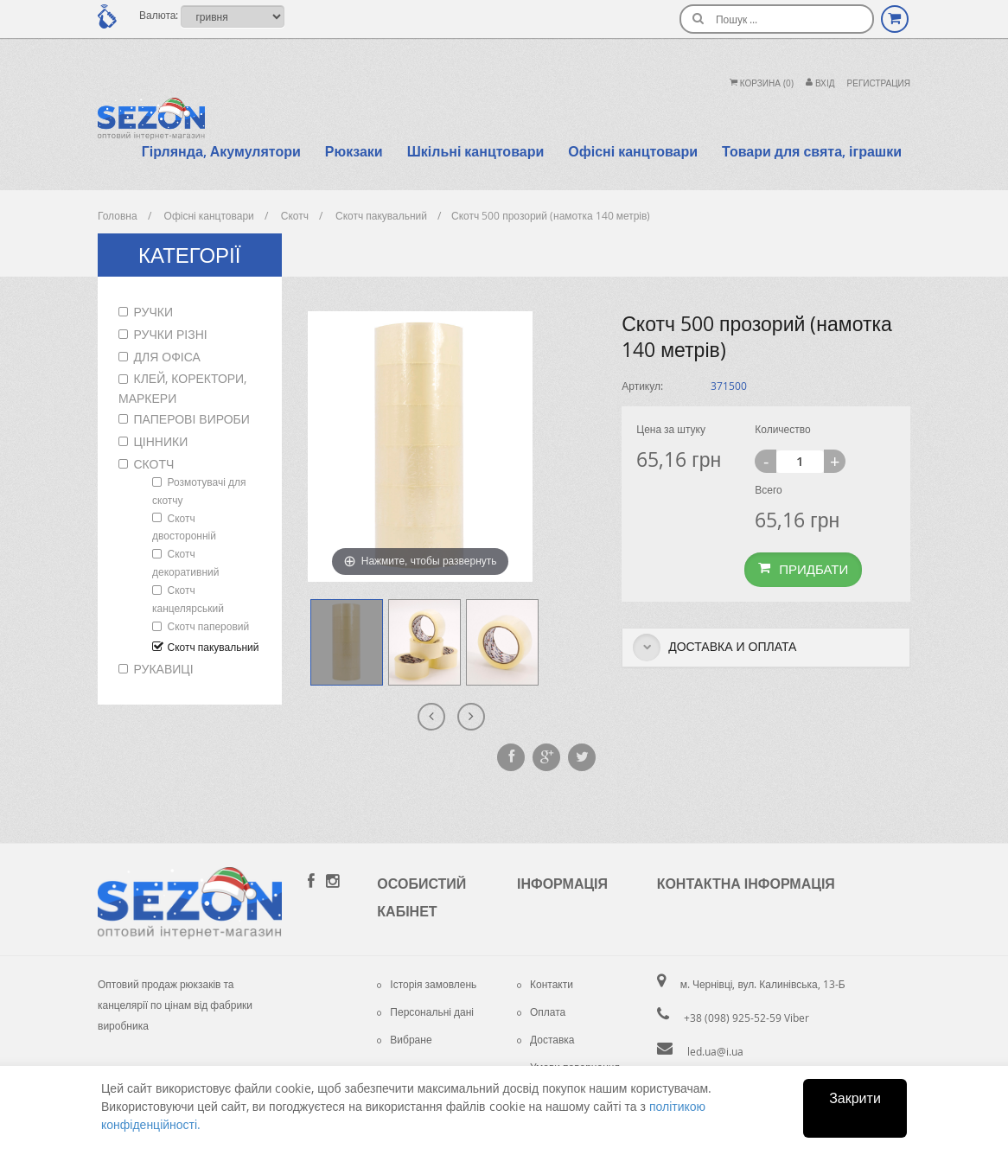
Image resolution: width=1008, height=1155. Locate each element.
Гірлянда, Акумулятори (221, 151)
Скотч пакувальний (213, 647)
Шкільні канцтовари (476, 151)
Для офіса (167, 356)
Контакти (545, 984)
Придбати (803, 569)
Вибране (404, 1039)
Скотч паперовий (209, 626)
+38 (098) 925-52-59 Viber (746, 1017)
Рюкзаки (354, 151)
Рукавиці (164, 668)
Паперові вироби (192, 419)
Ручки (153, 311)
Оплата (541, 1011)
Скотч (154, 464)
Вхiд (820, 83)
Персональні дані (425, 1011)
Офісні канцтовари (633, 151)
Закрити (855, 1097)
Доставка (546, 1039)
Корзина (762, 83)
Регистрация (878, 83)
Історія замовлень (426, 984)
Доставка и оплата (714, 647)
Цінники (161, 441)
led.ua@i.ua (715, 1051)
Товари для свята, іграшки (812, 151)
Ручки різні (170, 334)
